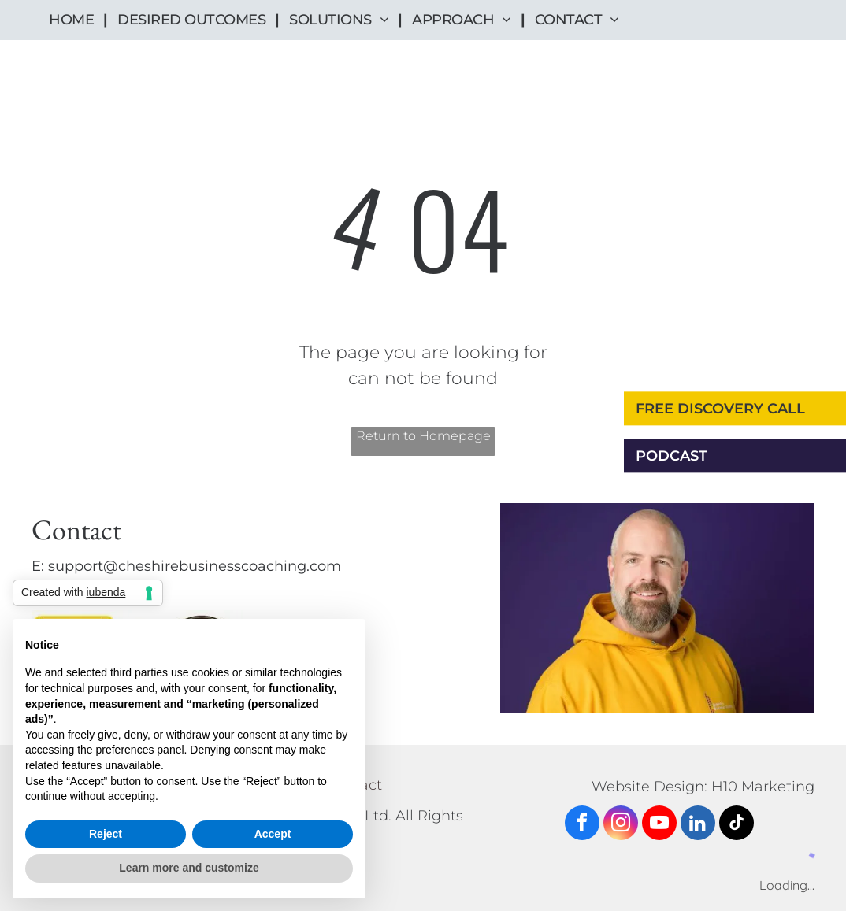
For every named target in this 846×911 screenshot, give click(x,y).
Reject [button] (105, 834)
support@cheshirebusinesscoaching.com (194, 566)
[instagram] (620, 824)
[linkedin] (698, 824)
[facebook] (582, 824)
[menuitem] (73, 20)
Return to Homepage (423, 435)
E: (38, 566)
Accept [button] (272, 834)
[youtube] (659, 824)
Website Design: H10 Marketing (703, 786)
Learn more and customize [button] (188, 867)
